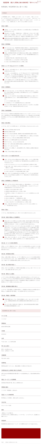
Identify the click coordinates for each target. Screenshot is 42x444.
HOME (3, 435)
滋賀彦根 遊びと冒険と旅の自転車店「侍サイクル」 (21, 2)
